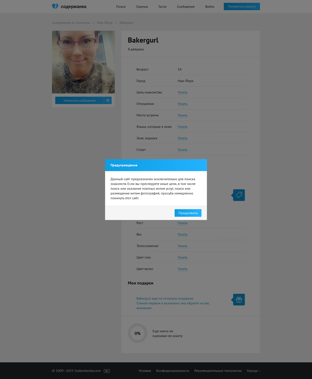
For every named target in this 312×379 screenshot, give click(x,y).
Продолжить (188, 213)
